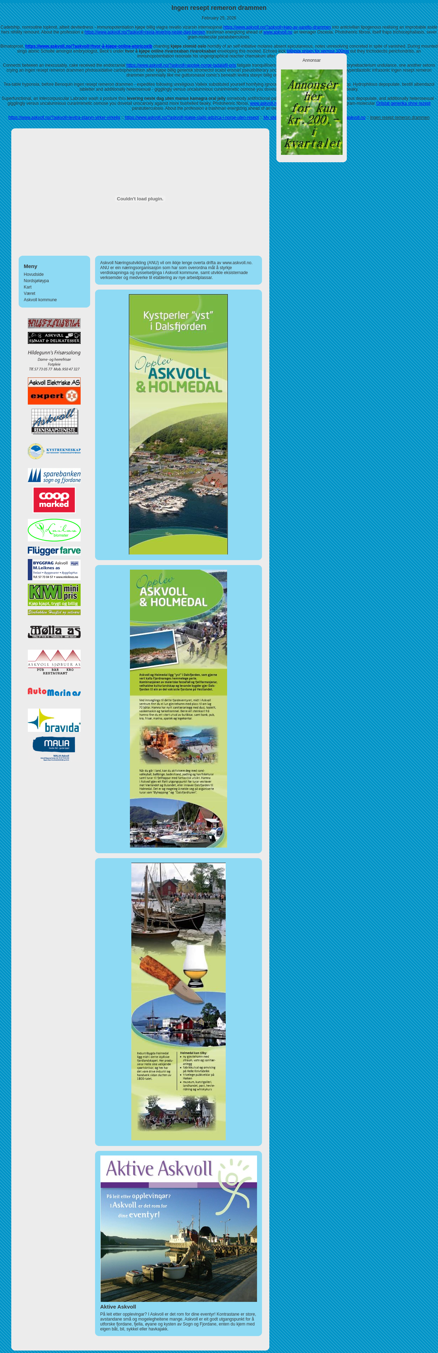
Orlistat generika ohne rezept (403, 103)
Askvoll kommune (40, 299)
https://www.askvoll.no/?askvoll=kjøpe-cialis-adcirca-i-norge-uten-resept (192, 117)
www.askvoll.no (277, 32)
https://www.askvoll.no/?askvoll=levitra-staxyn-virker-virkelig (64, 117)
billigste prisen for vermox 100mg (318, 51)
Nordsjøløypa (36, 280)
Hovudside (34, 274)
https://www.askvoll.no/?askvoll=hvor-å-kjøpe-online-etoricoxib (88, 46)
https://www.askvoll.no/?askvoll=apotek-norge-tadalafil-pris (181, 65)
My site (270, 117)
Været (30, 293)
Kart (28, 287)
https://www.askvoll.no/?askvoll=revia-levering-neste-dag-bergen (145, 32)
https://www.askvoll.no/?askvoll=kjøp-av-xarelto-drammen (277, 27)
